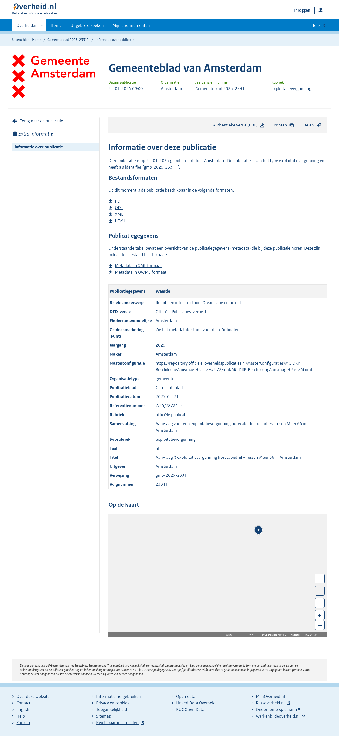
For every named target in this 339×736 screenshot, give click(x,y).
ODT (119, 208)
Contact (23, 703)
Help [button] (315, 25)
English (23, 709)
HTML (120, 221)
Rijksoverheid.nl (270, 703)
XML (119, 214)
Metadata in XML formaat (138, 265)
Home (56, 25)
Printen (284, 125)
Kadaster (297, 635)
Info (251, 634)
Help (21, 716)
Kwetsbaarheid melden (117, 722)
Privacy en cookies (112, 703)
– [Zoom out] (320, 624)
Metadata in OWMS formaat (140, 272)
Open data (185, 696)
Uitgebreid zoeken (87, 25)
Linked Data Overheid (196, 703)
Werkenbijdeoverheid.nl (277, 716)
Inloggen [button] (302, 10)
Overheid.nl (27, 26)
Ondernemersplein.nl (275, 709)
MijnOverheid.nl (270, 696)
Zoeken (23, 722)
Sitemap (103, 716)
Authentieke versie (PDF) (239, 126)
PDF (118, 201)
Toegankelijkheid (111, 709)
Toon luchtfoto (320, 591)
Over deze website (33, 696)
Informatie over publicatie (39, 147)
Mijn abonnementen (131, 25)
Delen (312, 125)
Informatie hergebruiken (118, 696)
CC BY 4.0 (312, 635)
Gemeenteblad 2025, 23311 (68, 39)
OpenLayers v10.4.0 (276, 635)
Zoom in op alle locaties (320, 603)
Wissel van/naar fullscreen (320, 578)
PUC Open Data (190, 709)
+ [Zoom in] (320, 614)
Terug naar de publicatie (41, 121)
